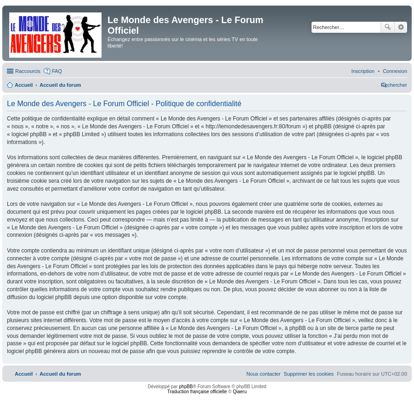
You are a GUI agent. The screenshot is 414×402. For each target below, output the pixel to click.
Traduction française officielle (197, 391)
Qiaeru (239, 391)
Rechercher (388, 27)
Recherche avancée (401, 27)
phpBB (186, 386)
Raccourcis (27, 71)
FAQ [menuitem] (57, 71)
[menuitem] (395, 71)
